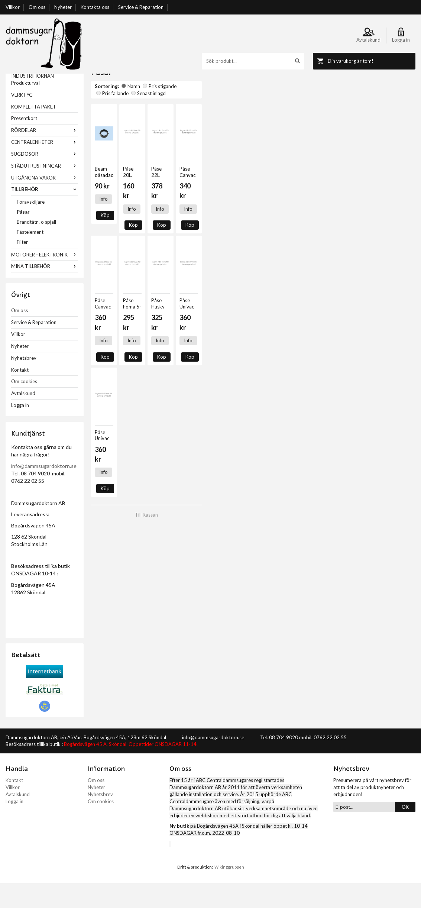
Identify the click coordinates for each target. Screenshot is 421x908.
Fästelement (30, 257)
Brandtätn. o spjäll (36, 247)
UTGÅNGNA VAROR (44, 203)
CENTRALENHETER (44, 167)
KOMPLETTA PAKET (33, 132)
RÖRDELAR (44, 155)
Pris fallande (195, 111)
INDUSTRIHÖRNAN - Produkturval (34, 104)
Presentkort (24, 143)
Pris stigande (160, 111)
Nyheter (63, 7)
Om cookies (24, 406)
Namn (131, 111)
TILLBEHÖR (44, 214)
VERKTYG (22, 120)
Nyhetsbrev (23, 383)
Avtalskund (23, 418)
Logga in (20, 430)
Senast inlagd (231, 111)
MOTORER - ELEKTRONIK (44, 279)
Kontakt (20, 395)
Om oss (37, 7)
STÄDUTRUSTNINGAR (44, 191)
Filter (22, 267)
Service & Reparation (140, 7)
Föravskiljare (31, 227)
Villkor (13, 7)
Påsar (23, 237)
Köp (123, 217)
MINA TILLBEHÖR (44, 291)
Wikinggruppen (229, 891)
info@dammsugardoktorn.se (44, 491)
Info (103, 217)
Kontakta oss (95, 7)
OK (405, 832)
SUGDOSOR (44, 179)
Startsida (101, 77)
